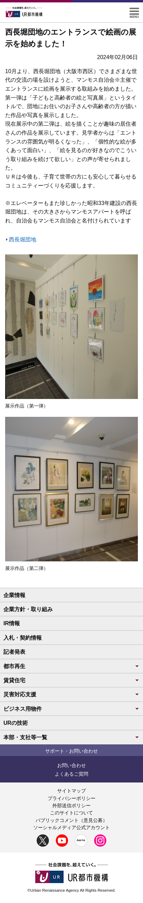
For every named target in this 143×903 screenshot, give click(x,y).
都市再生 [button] (71, 666)
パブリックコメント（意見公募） (71, 820)
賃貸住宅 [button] (71, 680)
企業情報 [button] (14, 595)
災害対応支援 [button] (71, 694)
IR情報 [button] (11, 623)
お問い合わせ (71, 765)
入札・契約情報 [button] (22, 638)
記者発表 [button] (14, 652)
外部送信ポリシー (71, 805)
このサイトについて (71, 812)
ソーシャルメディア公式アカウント (71, 827)
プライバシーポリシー (71, 798)
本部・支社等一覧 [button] (71, 737)
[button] (134, 10)
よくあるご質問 (71, 774)
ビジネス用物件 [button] (71, 709)
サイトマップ (71, 790)
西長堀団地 (22, 239)
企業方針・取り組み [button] (28, 609)
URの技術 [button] (15, 723)
